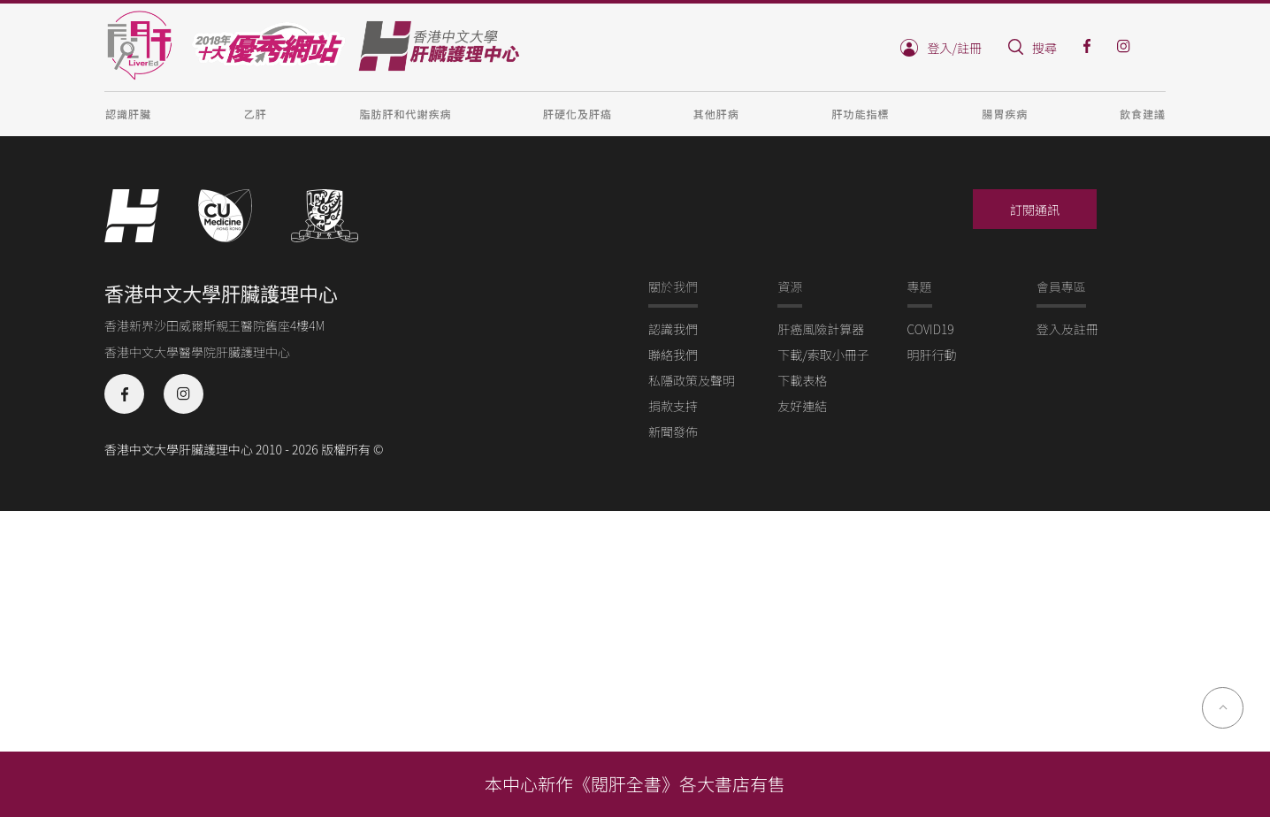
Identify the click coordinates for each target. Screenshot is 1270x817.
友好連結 (802, 406)
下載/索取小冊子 (823, 354)
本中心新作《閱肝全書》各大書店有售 (635, 784)
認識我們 (673, 329)
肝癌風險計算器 (820, 329)
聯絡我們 (673, 354)
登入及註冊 (1067, 329)
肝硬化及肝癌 (577, 113)
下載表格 (802, 380)
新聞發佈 (673, 431)
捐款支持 (673, 406)
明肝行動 (932, 354)
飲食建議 (1143, 113)
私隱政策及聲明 (691, 380)
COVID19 (930, 329)
